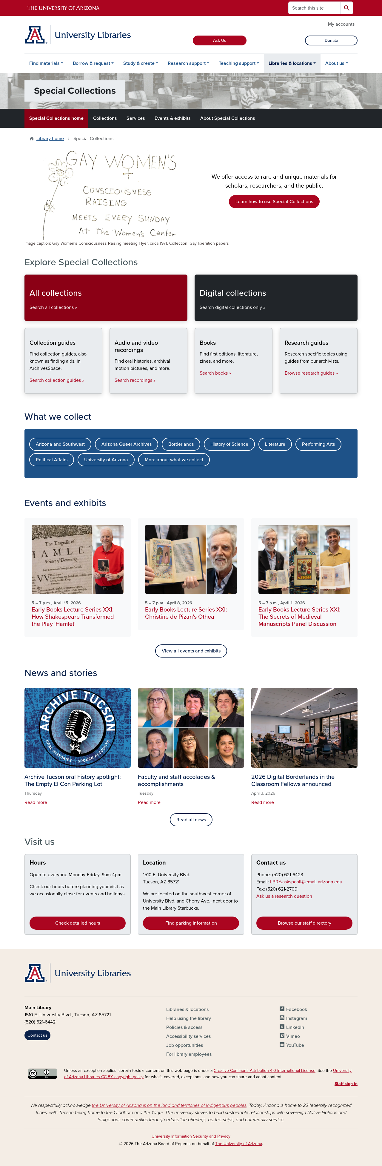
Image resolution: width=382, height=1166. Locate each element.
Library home (50, 139)
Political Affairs (51, 460)
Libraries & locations (290, 63)
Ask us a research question (284, 896)
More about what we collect (174, 460)
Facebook (296, 1009)
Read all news (191, 820)
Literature (275, 444)
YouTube (295, 1045)
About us (334, 63)
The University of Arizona (238, 1143)
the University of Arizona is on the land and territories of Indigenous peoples (169, 1105)
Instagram (296, 1018)
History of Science (229, 444)
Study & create (139, 63)
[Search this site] (314, 7)
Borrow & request (91, 63)
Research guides (284, 388)
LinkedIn (295, 1027)
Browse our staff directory (304, 923)
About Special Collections (227, 118)
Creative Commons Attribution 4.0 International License (264, 1070)
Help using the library (188, 1018)
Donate (331, 40)
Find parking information (191, 923)
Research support (187, 63)
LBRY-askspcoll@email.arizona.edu (306, 882)
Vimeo (293, 1036)
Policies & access (184, 1027)
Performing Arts (318, 444)
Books (199, 388)
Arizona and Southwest (60, 444)
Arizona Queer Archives (126, 444)
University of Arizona (106, 460)
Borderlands (181, 444)
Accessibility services (188, 1036)
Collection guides (29, 388)
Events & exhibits (173, 118)
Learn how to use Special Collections (274, 202)
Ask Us (219, 40)
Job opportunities (184, 1045)
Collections (105, 118)
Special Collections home (56, 118)
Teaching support (237, 63)
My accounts (341, 24)
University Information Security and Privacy (191, 1136)
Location (154, 862)
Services (136, 118)
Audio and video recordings (114, 388)
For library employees (189, 1054)
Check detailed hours (77, 923)
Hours (38, 862)
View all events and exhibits (191, 651)
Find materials (44, 63)
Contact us (271, 862)
